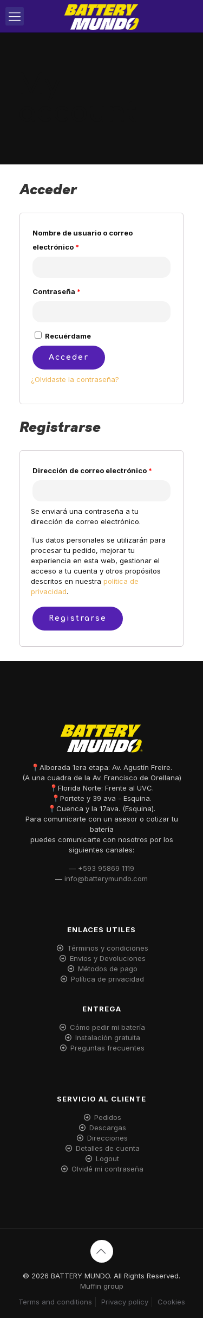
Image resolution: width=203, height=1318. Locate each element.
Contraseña (56, 291)
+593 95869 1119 (106, 868)
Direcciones (107, 1138)
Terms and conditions (55, 1301)
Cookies (171, 1301)
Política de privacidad (107, 979)
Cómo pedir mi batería (107, 1027)
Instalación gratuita (107, 1037)
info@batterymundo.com (106, 878)
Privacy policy (124, 1301)
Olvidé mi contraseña (107, 1168)
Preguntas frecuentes (107, 1047)
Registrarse (78, 618)
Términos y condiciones (107, 948)
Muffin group (101, 1286)
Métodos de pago (107, 968)
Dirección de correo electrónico (92, 470)
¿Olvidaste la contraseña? (75, 379)
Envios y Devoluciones (108, 958)
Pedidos (107, 1117)
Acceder (69, 357)
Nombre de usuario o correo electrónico (82, 239)
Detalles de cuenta (108, 1148)
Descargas (107, 1127)
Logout (107, 1158)
